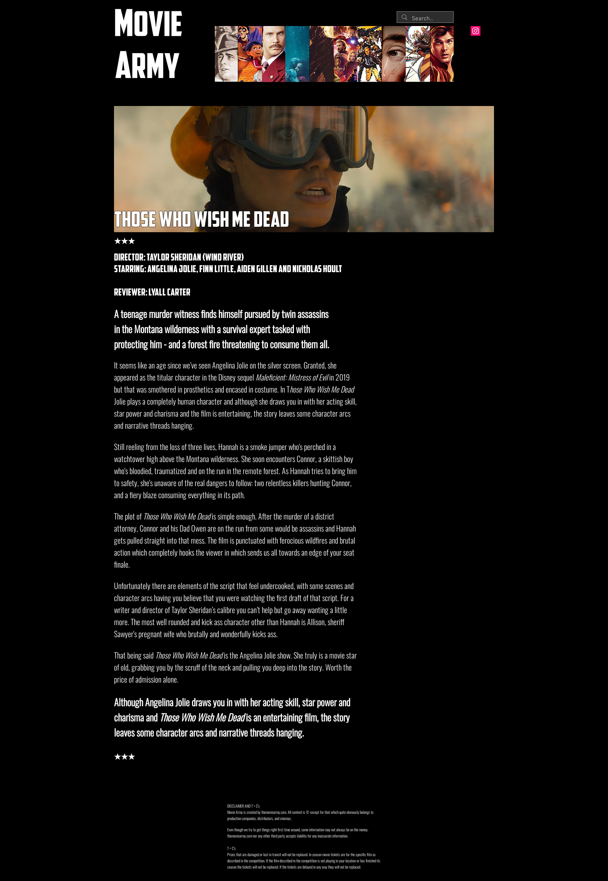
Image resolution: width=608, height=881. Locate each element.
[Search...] (424, 19)
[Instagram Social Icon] (475, 31)
